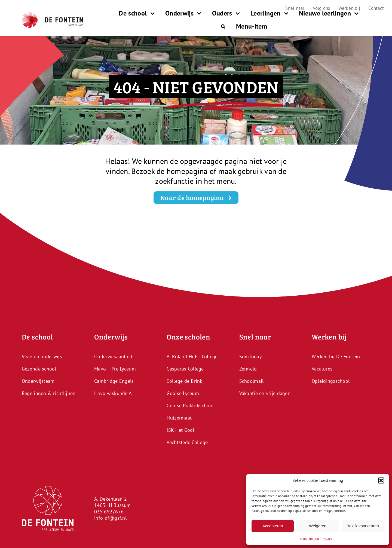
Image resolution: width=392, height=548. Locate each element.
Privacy (327, 539)
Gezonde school (39, 369)
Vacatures (322, 369)
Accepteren (272, 525)
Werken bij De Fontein (336, 356)
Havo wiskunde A (113, 393)
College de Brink (184, 381)
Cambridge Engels (114, 381)
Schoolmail (251, 381)
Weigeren (317, 525)
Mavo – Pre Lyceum (115, 369)
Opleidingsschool (331, 381)
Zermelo (248, 369)
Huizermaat (179, 418)
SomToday (250, 356)
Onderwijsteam (38, 381)
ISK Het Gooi (180, 430)
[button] (381, 480)
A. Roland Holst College (192, 356)
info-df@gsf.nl (110, 518)
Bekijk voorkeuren (363, 525)
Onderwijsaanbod (113, 356)
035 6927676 (109, 512)
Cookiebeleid (309, 539)
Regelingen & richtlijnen (48, 393)
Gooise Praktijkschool (190, 405)
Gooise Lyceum (183, 393)
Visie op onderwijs (42, 356)
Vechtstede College (187, 442)
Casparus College (185, 369)
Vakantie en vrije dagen (264, 393)
